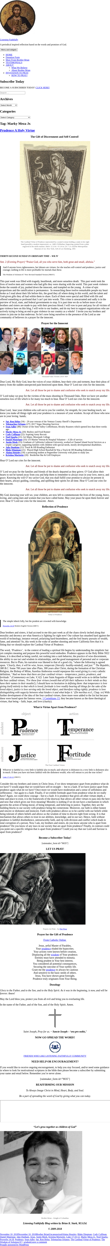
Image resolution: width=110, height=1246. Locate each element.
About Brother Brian (20, 70)
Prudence (19, 1239)
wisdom (55, 954)
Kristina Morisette (56, 1237)
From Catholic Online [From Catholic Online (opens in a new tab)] (55, 940)
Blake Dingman (85, 1234)
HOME (9, 55)
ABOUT (10, 65)
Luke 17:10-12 (8, 777)
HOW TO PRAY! (19, 75)
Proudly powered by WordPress (14, 1244)
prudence (46, 948)
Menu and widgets (9, 50)
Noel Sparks (102, 1237)
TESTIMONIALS (14, 62)
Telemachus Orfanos (60, 1239)
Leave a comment (39, 1242)
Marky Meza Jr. (88, 1237)
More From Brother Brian (17, 60)
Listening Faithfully (9, 39)
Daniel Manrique (8, 1237)
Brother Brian (42, 1234)
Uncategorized (55, 1234)
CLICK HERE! (43, 87)
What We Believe (19, 67)
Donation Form (13, 57)
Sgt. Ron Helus (43, 1239)
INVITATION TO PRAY (17, 73)
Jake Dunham (23, 1237)
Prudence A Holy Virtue (17, 130)
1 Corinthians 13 (51, 698)
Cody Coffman (100, 1234)
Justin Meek (41, 1237)
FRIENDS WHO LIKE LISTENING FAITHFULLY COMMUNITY (55, 1056)
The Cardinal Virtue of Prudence (85, 1239)
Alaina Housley (69, 1234)
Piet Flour (63, 929)
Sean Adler (30, 1239)
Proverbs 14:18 (8, 626)
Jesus (32, 1237)
